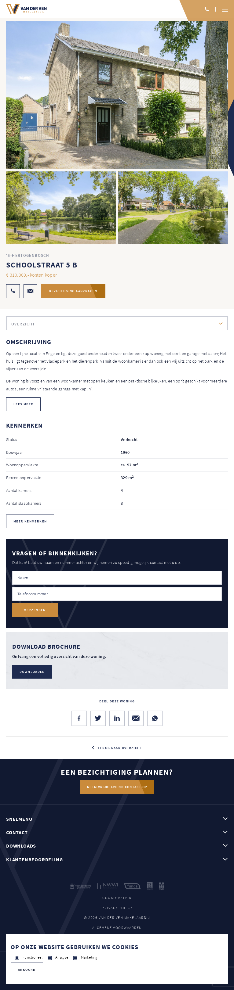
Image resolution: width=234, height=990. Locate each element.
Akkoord (27, 969)
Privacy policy (117, 908)
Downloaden (32, 671)
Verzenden (35, 610)
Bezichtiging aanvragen (73, 291)
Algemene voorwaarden (117, 927)
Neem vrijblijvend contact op (117, 787)
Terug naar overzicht (120, 748)
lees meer (23, 404)
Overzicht (23, 324)
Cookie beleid (117, 897)
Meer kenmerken (30, 521)
